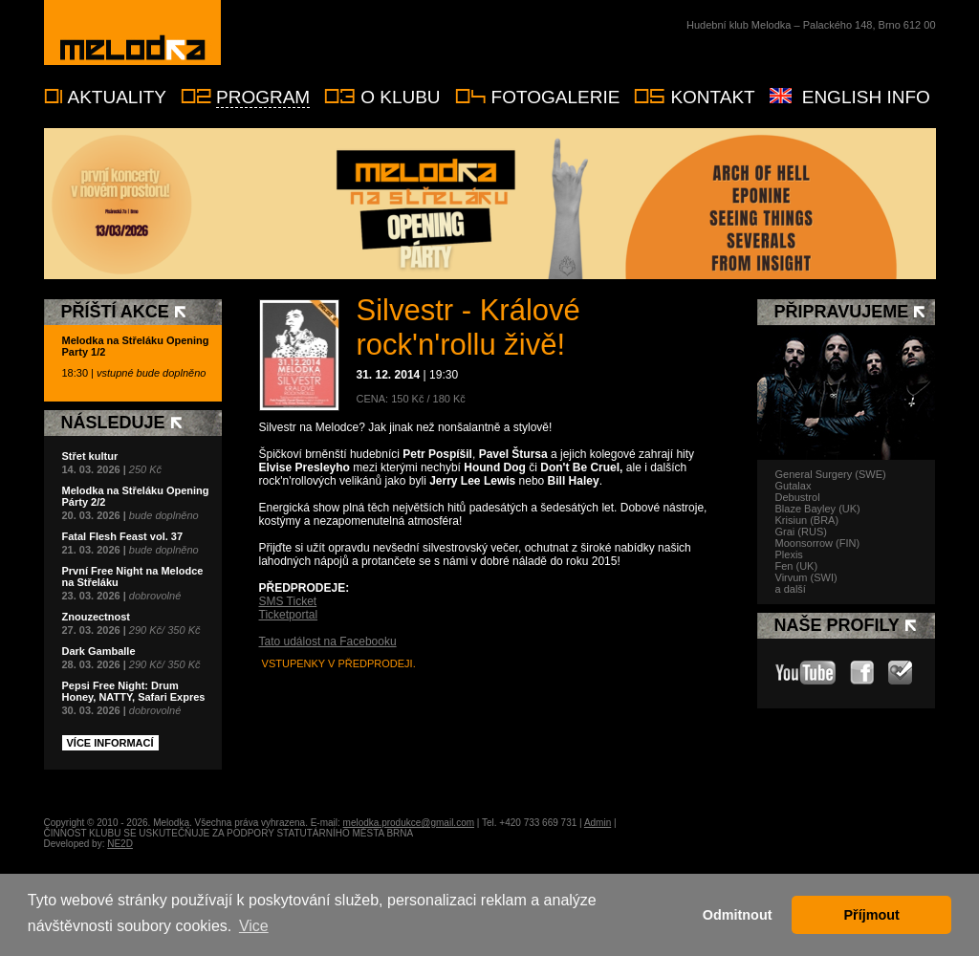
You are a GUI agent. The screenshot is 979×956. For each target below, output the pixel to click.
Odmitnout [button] (737, 915)
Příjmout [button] (872, 915)
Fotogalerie (555, 97)
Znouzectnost (96, 616)
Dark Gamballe (99, 651)
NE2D (120, 843)
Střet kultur (90, 456)
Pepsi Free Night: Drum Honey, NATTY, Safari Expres (134, 691)
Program (263, 97)
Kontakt (712, 97)
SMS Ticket (288, 601)
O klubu (400, 97)
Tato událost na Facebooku (328, 641)
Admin (597, 822)
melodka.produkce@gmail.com (408, 822)
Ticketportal (288, 614)
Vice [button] (254, 926)
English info (866, 97)
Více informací (110, 743)
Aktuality (117, 97)
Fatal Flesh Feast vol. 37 (123, 536)
